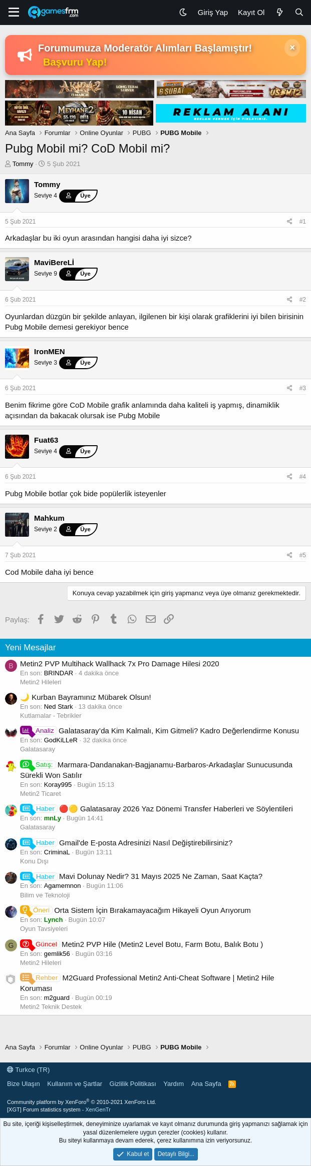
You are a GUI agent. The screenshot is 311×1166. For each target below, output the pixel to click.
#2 (302, 299)
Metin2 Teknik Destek (51, 1006)
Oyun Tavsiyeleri (44, 928)
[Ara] (299, 12)
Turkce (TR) (28, 1069)
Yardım (173, 1083)
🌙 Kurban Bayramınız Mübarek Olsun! (85, 697)
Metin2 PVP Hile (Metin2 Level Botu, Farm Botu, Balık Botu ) (141, 944)
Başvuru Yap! (75, 62)
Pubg (14, 327)
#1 (302, 221)
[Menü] (14, 12)
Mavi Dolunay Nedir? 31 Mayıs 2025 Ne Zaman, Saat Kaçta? (141, 876)
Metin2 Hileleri (40, 682)
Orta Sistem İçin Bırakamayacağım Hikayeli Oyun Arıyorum (135, 910)
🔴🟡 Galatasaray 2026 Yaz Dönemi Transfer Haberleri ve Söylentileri (156, 808)
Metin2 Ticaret (40, 793)
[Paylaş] (289, 222)
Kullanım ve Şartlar (74, 1083)
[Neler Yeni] (279, 12)
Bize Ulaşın (23, 1083)
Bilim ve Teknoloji (45, 895)
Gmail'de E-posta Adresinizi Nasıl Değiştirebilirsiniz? (126, 842)
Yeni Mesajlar (30, 647)
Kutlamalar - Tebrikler (51, 715)
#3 (302, 388)
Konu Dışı (34, 861)
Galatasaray (37, 749)
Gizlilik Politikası (133, 1083)
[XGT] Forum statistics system (59, 1109)
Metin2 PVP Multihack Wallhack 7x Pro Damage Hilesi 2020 (119, 663)
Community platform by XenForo (81, 1102)
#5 (302, 555)
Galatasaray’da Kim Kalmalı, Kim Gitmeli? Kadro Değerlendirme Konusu (159, 730)
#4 (302, 476)
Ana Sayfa (206, 1083)
